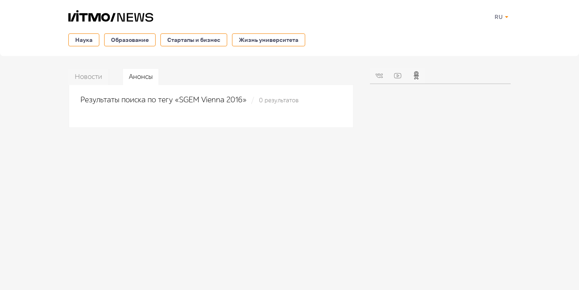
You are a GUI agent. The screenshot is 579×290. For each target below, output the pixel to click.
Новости (88, 76)
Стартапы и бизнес (193, 39)
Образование (130, 39)
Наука (83, 39)
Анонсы (141, 76)
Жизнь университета (268, 39)
